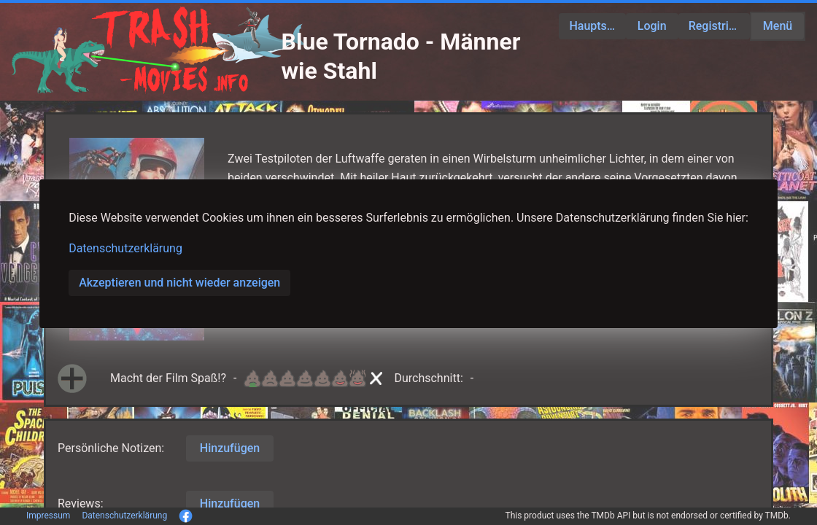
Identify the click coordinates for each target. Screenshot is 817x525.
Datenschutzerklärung (125, 248)
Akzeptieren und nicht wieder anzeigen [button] (179, 282)
